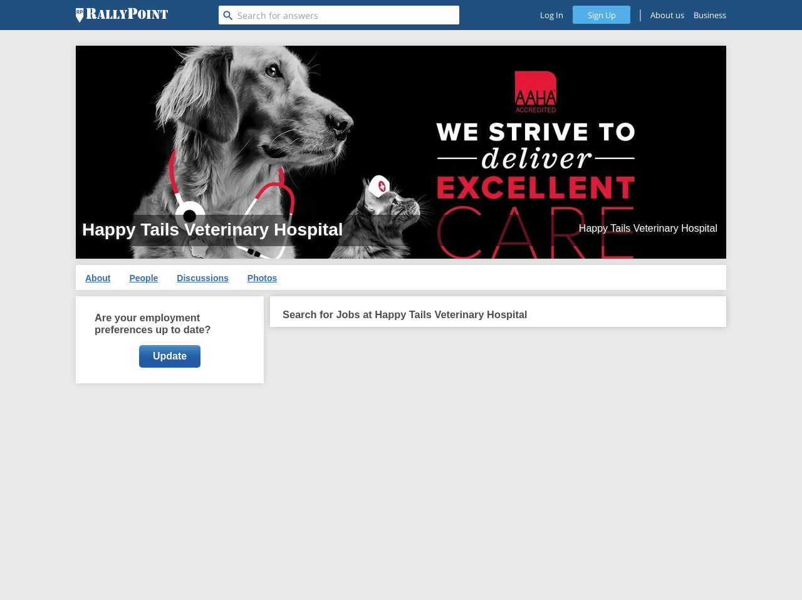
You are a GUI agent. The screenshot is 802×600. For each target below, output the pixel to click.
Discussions (202, 278)
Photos (262, 278)
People (143, 278)
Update (170, 356)
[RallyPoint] (122, 15)
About (97, 278)
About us (667, 15)
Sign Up (602, 15)
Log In (551, 15)
